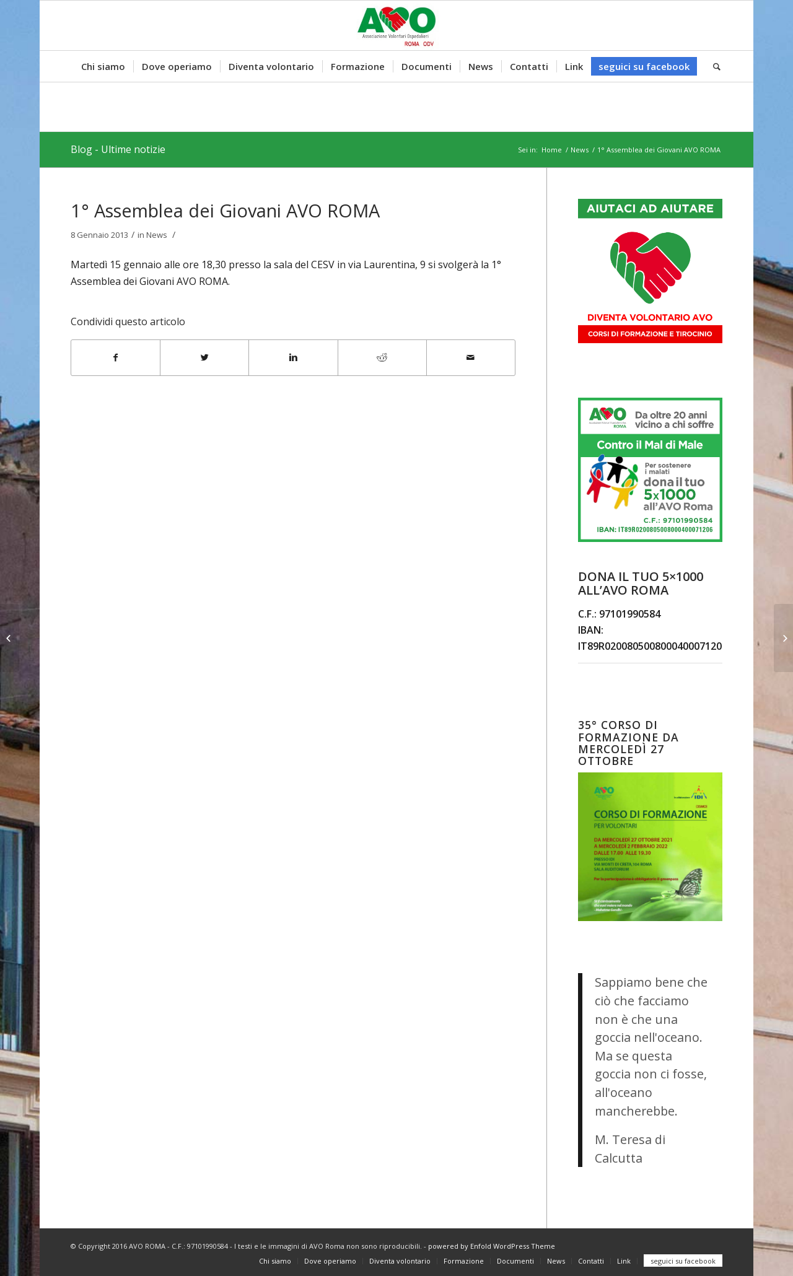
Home (551, 149)
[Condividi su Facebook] (115, 357)
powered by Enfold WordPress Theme (491, 1246)
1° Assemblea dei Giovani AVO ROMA (225, 210)
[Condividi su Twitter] (204, 357)
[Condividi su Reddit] (382, 357)
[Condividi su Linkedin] (293, 357)
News (580, 149)
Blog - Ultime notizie (118, 149)
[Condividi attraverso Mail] (471, 357)
